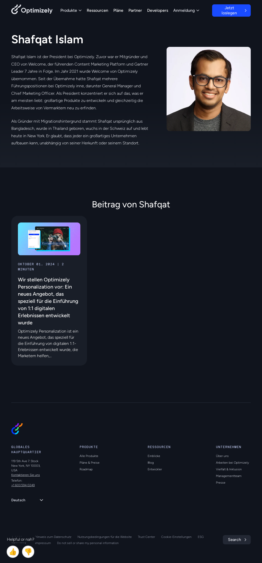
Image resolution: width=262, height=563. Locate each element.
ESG (201, 537)
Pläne (118, 10)
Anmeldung (186, 10)
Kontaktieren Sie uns (25, 475)
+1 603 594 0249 (23, 485)
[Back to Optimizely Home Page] (32, 10)
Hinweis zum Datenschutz (53, 537)
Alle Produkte (89, 456)
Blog (151, 462)
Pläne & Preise (90, 462)
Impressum (43, 543)
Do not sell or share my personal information (88, 543)
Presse (220, 482)
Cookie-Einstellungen (176, 537)
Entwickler (155, 469)
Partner (135, 10)
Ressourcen (97, 10)
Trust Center (146, 537)
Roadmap (86, 469)
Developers (157, 10)
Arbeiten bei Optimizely (232, 462)
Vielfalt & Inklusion (229, 469)
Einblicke (154, 456)
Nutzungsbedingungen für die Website (105, 537)
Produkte (71, 10)
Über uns (222, 456)
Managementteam (229, 476)
